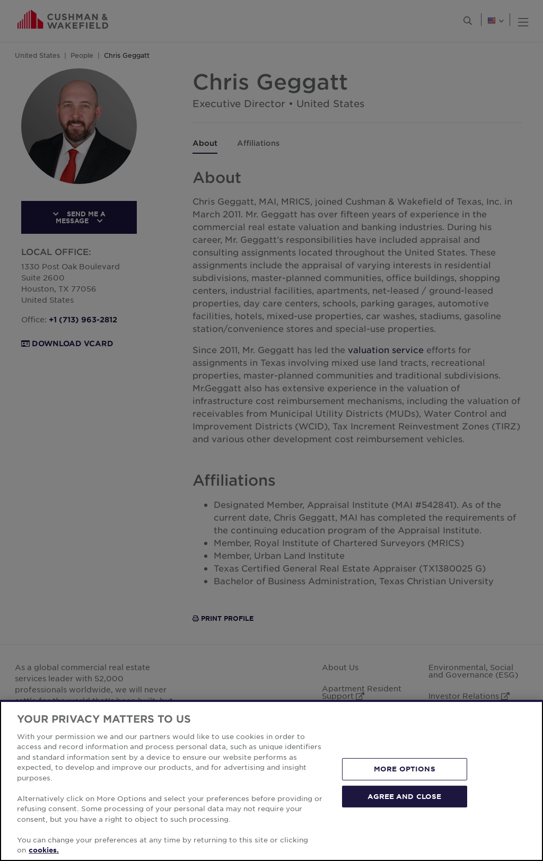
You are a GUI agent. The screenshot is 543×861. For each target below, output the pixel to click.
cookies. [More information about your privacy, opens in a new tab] (44, 850)
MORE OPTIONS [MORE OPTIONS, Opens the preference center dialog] (404, 769)
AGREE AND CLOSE (404, 796)
